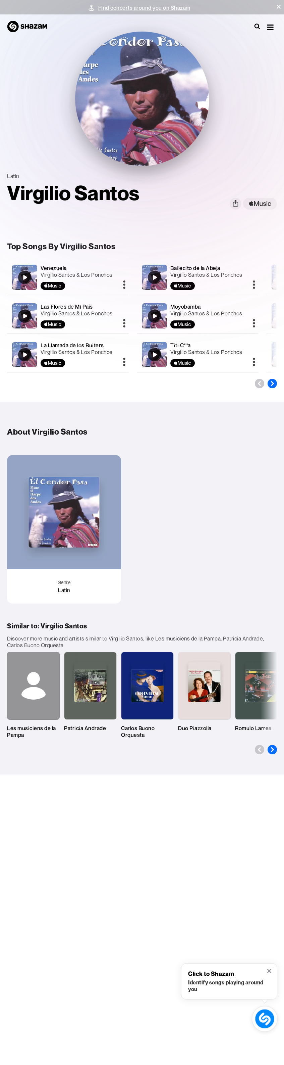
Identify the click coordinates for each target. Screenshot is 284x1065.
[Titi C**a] (197, 354)
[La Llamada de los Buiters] (67, 354)
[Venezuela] (67, 277)
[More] (124, 285)
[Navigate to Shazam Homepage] (30, 27)
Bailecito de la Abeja (195, 268)
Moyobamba (185, 306)
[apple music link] (260, 204)
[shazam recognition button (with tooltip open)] (264, 1018)
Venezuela (54, 268)
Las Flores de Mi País (67, 306)
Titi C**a (180, 345)
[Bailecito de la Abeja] (197, 277)
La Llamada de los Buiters (72, 345)
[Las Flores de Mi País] (67, 316)
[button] (279, 6)
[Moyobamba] (197, 316)
